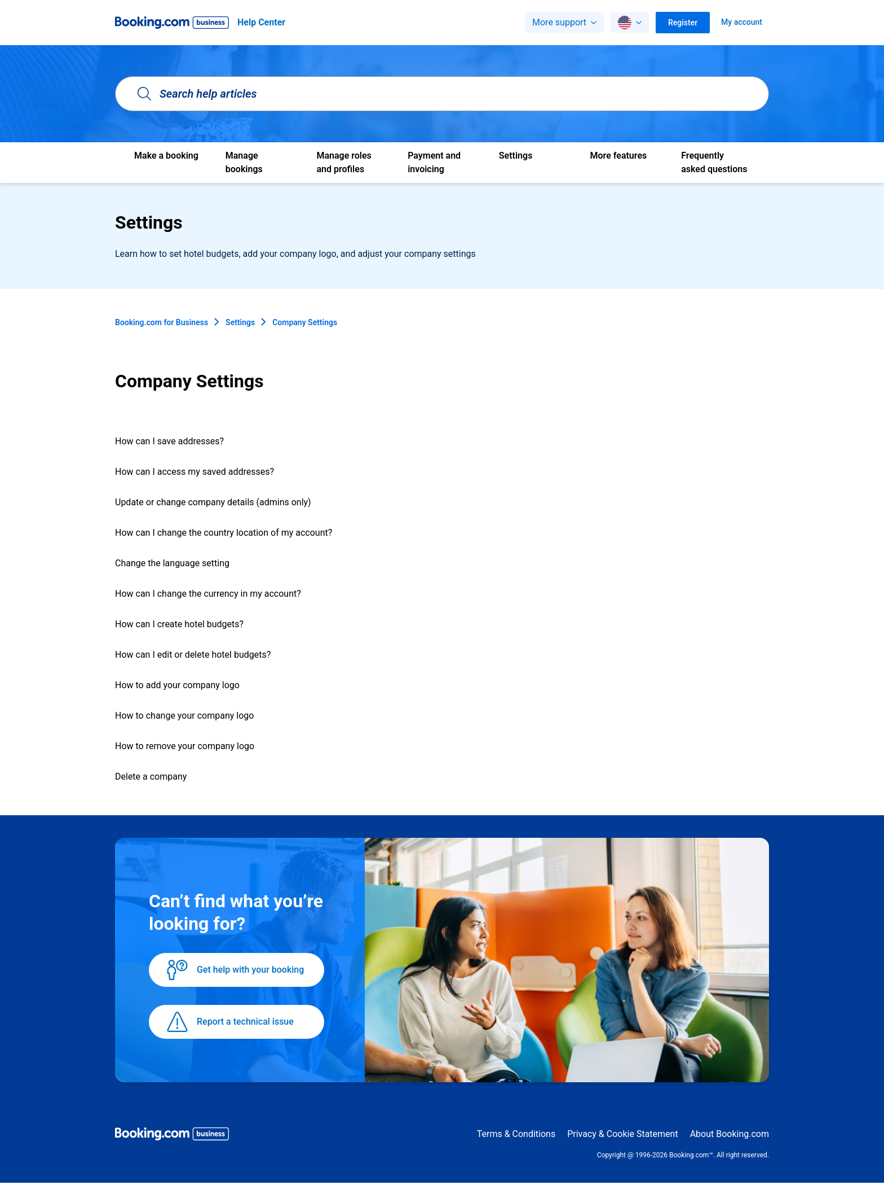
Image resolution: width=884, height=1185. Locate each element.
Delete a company (151, 776)
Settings (240, 322)
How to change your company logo (184, 715)
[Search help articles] (442, 94)
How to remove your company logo (184, 746)
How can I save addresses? (169, 441)
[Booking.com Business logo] (172, 1135)
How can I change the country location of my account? (223, 532)
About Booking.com (729, 1134)
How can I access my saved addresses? (194, 471)
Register (682, 22)
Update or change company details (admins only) (213, 502)
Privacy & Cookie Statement (622, 1134)
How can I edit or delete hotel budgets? (193, 654)
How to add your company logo (177, 685)
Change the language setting (172, 563)
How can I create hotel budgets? (179, 624)
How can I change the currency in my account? (208, 593)
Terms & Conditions (516, 1134)
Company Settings (304, 322)
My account (741, 22)
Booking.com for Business (161, 322)
